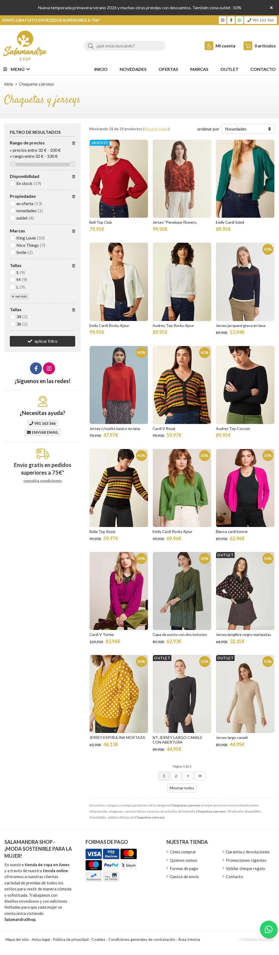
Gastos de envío (184, 876)
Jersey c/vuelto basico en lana (114, 428)
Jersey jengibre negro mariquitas (243, 634)
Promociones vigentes (246, 860)
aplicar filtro (45, 341)
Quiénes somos (183, 860)
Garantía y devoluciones (248, 851)
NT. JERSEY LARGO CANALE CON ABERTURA (177, 739)
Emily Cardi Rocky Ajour (109, 325)
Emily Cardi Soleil (230, 222)
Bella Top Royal (102, 531)
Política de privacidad (71, 939)
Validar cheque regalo (245, 868)
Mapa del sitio (17, 939)
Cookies (98, 939)
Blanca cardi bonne (232, 531)
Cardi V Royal (164, 428)
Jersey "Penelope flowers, (175, 222)
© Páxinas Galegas (256, 940)
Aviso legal (41, 939)
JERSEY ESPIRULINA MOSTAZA (117, 737)
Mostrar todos (156, 128)
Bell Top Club (100, 222)
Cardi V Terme (101, 634)
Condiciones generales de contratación (141, 939)
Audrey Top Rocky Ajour (173, 325)
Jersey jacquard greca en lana (240, 325)
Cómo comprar (183, 851)
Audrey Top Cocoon (233, 428)
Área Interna (189, 939)
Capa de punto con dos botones (180, 634)
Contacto (234, 876)
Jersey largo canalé (232, 737)
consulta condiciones (42, 480)
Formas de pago (184, 868)
